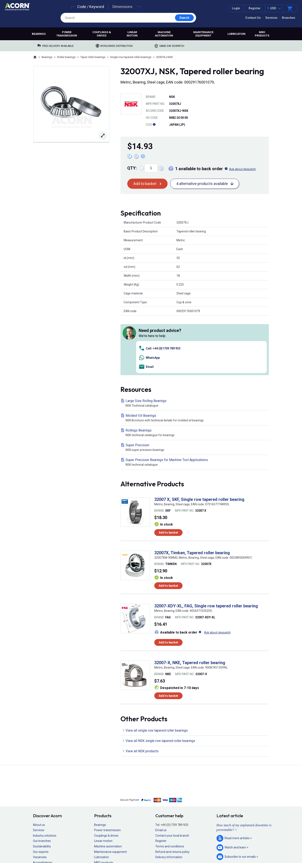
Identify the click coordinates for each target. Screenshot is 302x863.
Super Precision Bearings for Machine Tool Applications (195, 402)
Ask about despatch (242, 169)
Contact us (268, 851)
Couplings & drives (101, 34)
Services (271, 17)
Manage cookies (174, 847)
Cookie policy (155, 847)
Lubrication (236, 33)
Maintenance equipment (203, 34)
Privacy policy (137, 847)
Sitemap (122, 847)
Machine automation (164, 34)
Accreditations (42, 803)
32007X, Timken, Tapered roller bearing (192, 493)
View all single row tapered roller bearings (157, 671)
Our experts (41, 792)
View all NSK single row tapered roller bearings (160, 681)
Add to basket (144, 183)
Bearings (39, 33)
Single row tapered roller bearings (130, 57)
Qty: (132, 168)
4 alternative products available (202, 183)
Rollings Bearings (195, 373)
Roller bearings (66, 57)
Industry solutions (44, 776)
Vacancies (40, 797)
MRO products (262, 34)
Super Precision (195, 388)
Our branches (42, 781)
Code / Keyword (90, 6)
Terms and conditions (169, 787)
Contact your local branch (172, 776)
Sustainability (42, 787)
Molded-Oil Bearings (195, 358)
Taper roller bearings (92, 57)
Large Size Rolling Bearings (195, 343)
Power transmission (66, 34)
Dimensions (122, 6)
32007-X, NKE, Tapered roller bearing (189, 603)
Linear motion (132, 34)
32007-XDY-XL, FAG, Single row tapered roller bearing (206, 546)
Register (255, 8)
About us (39, 765)
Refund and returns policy (172, 792)
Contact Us (253, 17)
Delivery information (168, 797)
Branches (288, 17)
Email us (161, 770)
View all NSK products (142, 691)
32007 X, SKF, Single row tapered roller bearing (199, 439)
